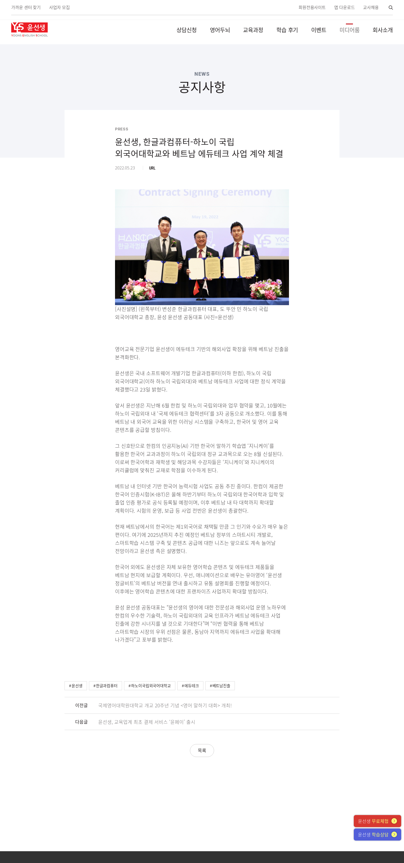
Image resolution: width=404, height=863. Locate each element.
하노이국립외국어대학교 (151, 685)
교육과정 (253, 30)
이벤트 (318, 30)
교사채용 (371, 7)
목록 (202, 750)
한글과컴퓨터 (107, 685)
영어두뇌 (220, 30)
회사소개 (383, 30)
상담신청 (186, 30)
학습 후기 (287, 30)
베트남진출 (221, 685)
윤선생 (77, 685)
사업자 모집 (59, 7)
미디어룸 (349, 30)
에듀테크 (191, 685)
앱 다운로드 (344, 7)
